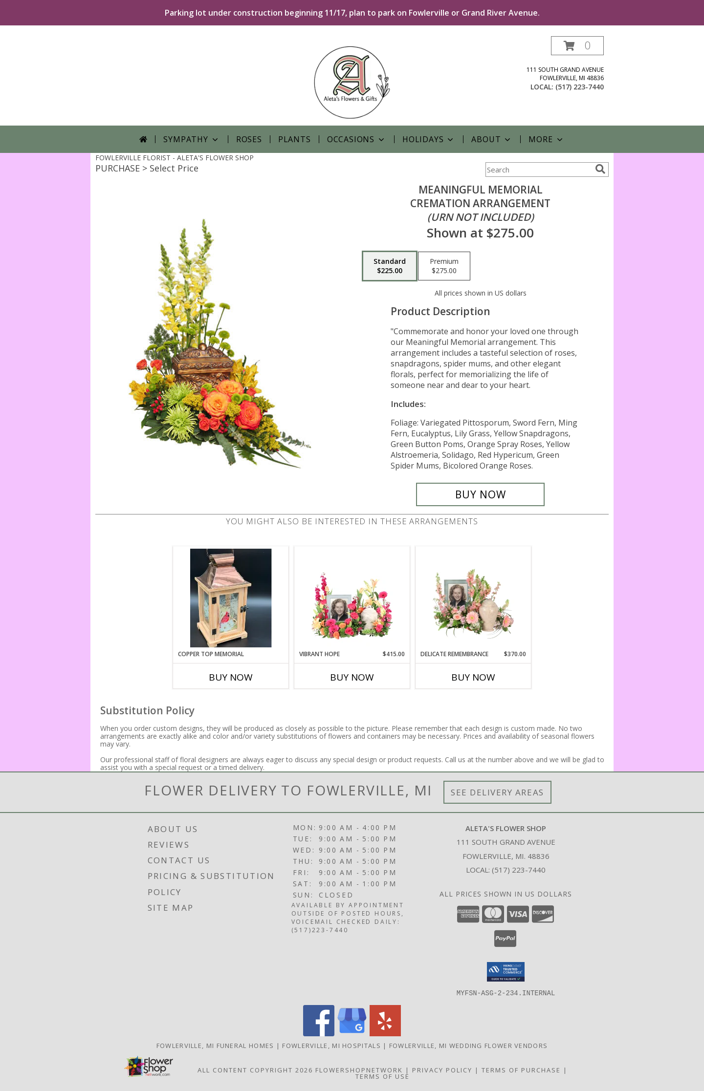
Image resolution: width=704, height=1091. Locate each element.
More (546, 139)
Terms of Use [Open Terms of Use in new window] (382, 1075)
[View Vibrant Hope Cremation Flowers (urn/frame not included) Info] (352, 598)
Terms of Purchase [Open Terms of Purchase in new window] (521, 1069)
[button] (577, 45)
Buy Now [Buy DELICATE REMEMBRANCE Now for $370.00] (473, 677)
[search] (600, 169)
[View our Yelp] (385, 1033)
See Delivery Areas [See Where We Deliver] (497, 792)
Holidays (428, 139)
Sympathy (191, 139)
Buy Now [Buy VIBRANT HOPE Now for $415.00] (352, 677)
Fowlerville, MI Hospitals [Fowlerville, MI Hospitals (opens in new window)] (331, 1045)
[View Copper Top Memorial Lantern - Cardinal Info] (231, 598)
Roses (249, 139)
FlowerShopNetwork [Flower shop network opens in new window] (359, 1069)
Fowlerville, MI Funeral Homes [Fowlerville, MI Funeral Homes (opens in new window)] (215, 1045)
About (491, 139)
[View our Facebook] (318, 1033)
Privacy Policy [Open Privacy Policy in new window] (442, 1069)
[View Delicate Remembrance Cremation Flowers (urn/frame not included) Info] (473, 598)
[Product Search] (538, 169)
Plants (294, 139)
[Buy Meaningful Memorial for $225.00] (480, 494)
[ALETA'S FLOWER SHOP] (352, 81)
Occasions (356, 139)
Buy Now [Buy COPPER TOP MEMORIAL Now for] (231, 677)
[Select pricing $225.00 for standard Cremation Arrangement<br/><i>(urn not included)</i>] (389, 266)
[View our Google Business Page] (352, 1033)
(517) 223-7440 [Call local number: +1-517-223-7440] (579, 86)
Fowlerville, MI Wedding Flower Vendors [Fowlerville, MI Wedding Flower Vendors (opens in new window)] (468, 1045)
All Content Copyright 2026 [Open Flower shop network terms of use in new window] (255, 1069)
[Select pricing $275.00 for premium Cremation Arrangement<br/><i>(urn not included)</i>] (444, 266)
